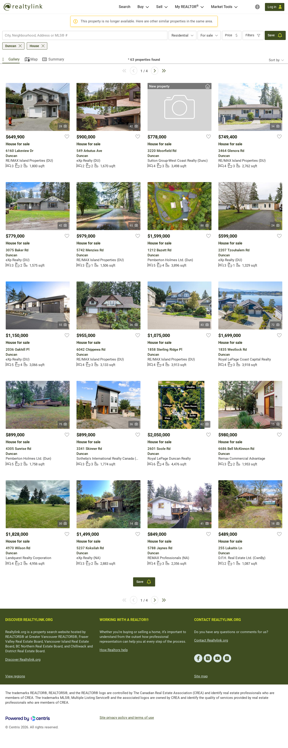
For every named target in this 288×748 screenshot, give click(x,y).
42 (134, 126)
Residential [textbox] (180, 35)
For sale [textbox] (207, 35)
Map (34, 59)
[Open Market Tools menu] (236, 7)
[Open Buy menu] (147, 7)
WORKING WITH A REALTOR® (124, 620)
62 (205, 424)
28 (63, 126)
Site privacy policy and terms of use (127, 718)
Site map (201, 676)
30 (63, 523)
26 (134, 324)
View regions (15, 676)
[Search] (124, 6)
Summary (56, 59)
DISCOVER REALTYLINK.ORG (29, 620)
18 (275, 523)
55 (63, 324)
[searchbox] (82, 35)
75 (63, 424)
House (34, 46)
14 (134, 523)
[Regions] (257, 7)
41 (205, 523)
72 (275, 324)
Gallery (14, 59)
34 (275, 126)
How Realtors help (114, 650)
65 (134, 225)
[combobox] (84, 35)
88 (205, 225)
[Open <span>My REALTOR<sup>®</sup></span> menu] (202, 7)
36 (134, 424)
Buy (140, 7)
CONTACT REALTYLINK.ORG (217, 620)
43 (205, 324)
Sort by (274, 60)
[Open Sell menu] (166, 7)
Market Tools (221, 7)
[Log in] (274, 7)
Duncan (10, 46)
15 (275, 424)
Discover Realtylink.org (22, 660)
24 (275, 225)
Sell (159, 7)
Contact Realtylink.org (211, 640)
